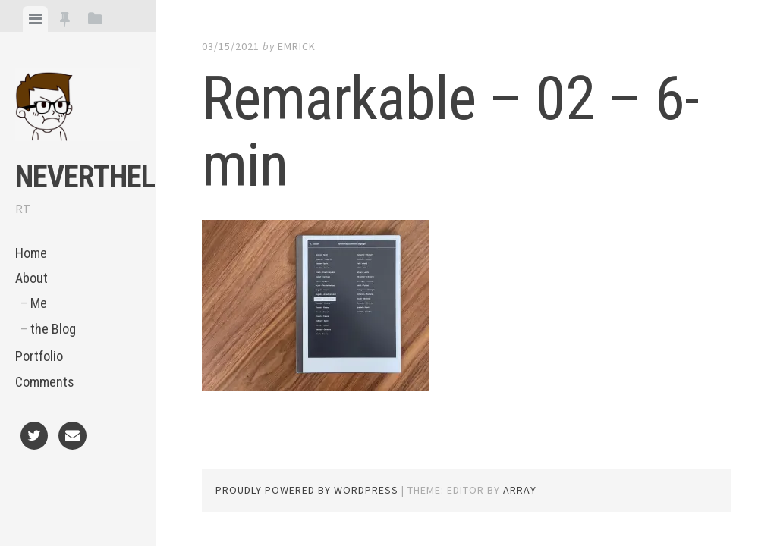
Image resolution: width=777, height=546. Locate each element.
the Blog (53, 329)
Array (519, 490)
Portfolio (39, 356)
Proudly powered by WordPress (306, 490)
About (31, 278)
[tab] (35, 19)
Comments (44, 382)
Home (31, 253)
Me (38, 303)
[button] (77, 104)
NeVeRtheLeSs (107, 177)
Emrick (297, 46)
